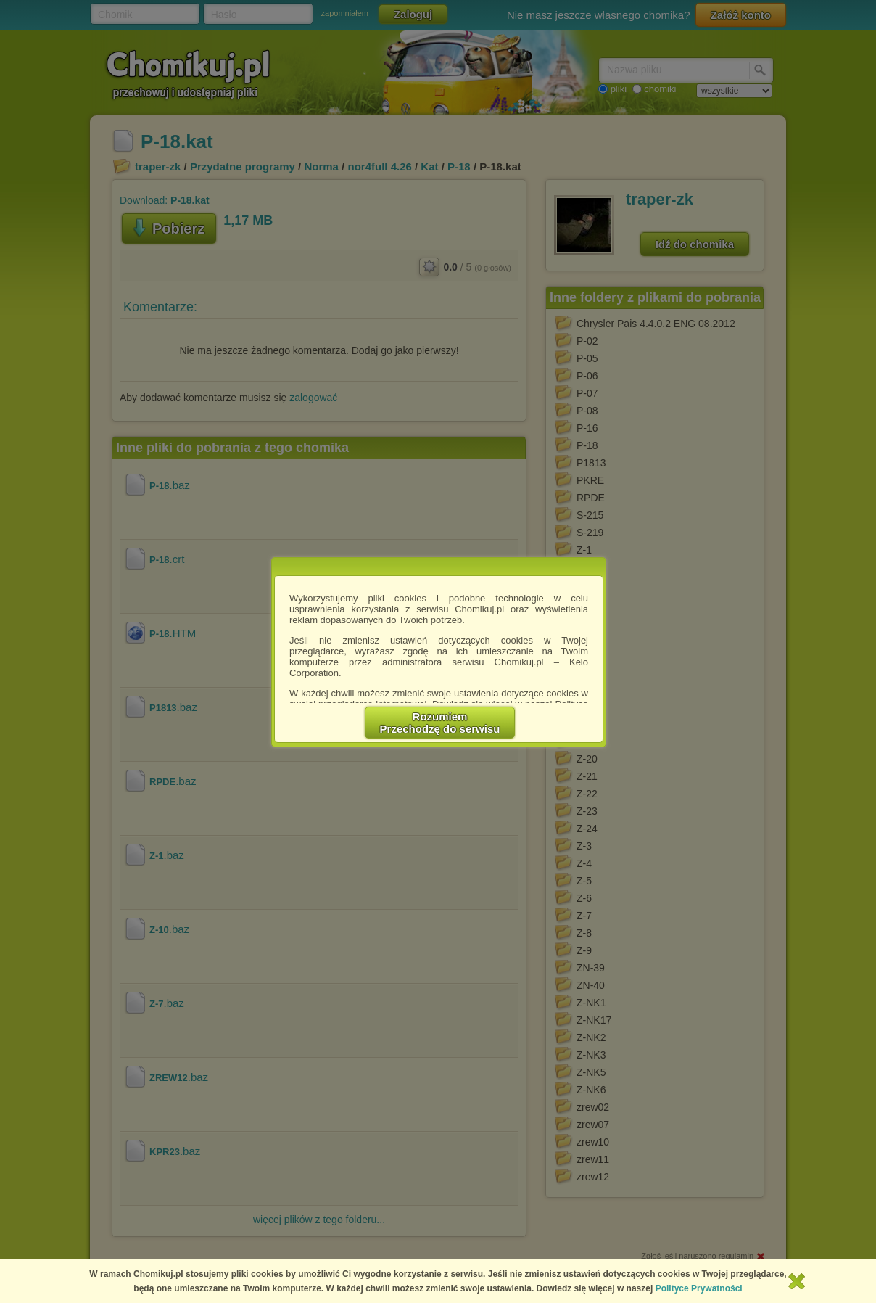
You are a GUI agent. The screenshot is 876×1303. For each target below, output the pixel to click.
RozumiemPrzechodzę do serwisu (440, 722)
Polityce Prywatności (699, 1288)
